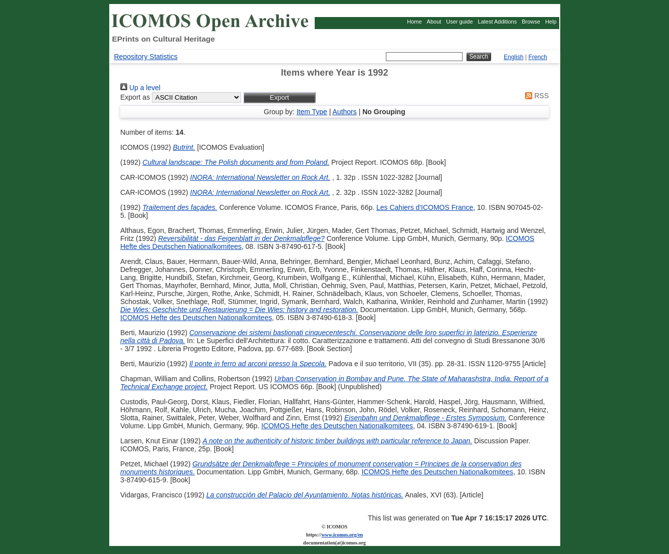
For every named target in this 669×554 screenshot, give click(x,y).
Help (551, 22)
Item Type (312, 112)
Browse (531, 22)
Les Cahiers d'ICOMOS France (424, 207)
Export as (135, 97)
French (537, 57)
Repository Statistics (146, 57)
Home (414, 22)
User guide (459, 22)
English (513, 57)
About (434, 22)
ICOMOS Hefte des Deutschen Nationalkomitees (196, 318)
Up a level (140, 88)
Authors (345, 112)
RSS (535, 96)
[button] (279, 97)
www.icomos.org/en (342, 534)
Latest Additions (497, 22)
